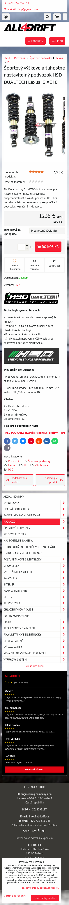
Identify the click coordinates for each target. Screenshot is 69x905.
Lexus (11, 465)
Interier (35, 584)
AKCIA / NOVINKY (13, 496)
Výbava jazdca (35, 647)
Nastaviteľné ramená (18, 540)
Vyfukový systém (35, 659)
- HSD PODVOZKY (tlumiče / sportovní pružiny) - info (34, 432)
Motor (35, 597)
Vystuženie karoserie (35, 572)
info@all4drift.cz (39, 816)
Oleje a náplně (35, 641)
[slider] (36, 171)
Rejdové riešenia (15, 534)
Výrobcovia (41, 465)
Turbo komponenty (16, 615)
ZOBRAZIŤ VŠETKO (34, 769)
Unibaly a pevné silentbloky (23, 553)
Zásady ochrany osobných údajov (40, 887)
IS (25, 465)
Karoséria (35, 578)
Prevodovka (35, 603)
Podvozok (14, 461)
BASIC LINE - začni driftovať (35, 515)
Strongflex (35, 566)
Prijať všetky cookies (45, 898)
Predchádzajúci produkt (17, 480)
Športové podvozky (39, 461)
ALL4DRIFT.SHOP (35, 666)
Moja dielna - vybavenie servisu (35, 653)
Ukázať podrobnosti (15, 895)
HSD (10, 469)
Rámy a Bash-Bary (35, 591)
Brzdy (35, 622)
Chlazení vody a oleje (35, 609)
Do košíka (48, 246)
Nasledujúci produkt (54, 480)
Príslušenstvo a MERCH (35, 628)
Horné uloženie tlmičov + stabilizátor (30, 547)
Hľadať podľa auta (35, 509)
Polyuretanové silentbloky (35, 559)
